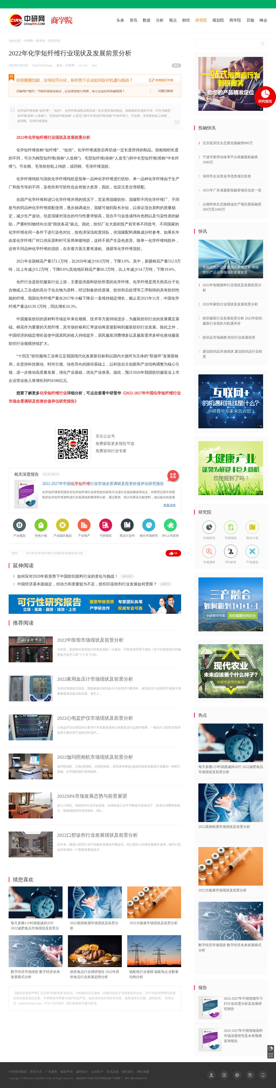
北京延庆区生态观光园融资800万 (228, 143)
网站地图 (143, 1071)
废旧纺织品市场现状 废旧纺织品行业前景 (232, 354)
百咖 (250, 20)
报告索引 (128, 1071)
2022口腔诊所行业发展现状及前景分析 (97, 835)
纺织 (15, 553)
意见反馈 (113, 1071)
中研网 (28, 40)
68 (175, 553)
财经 (186, 20)
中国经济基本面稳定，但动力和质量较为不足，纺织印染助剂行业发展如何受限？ (87, 584)
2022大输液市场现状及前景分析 (153, 923)
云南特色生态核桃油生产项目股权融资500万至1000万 (232, 206)
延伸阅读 (23, 565)
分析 (160, 20)
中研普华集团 (18, 1071)
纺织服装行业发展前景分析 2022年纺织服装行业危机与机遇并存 (232, 320)
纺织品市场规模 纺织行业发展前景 (229, 337)
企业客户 (97, 1071)
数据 (147, 20)
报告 (202, 987)
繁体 (176, 65)
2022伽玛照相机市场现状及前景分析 (95, 757)
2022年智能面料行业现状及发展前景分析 (232, 287)
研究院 (201, 20)
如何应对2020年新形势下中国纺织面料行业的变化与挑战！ (67, 576)
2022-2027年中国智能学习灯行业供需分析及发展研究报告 (243, 1004)
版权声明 (67, 1071)
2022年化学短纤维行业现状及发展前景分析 (54, 553)
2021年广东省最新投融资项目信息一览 (232, 190)
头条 (120, 20)
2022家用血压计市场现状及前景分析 (95, 679)
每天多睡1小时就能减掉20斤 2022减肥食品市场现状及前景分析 (35, 928)
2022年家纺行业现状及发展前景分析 (230, 304)
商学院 (235, 20)
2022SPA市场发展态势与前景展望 (92, 796)
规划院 (218, 20)
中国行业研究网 (96, 1078)
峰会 (263, 20)
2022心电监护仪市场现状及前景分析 (95, 718)
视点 (173, 20)
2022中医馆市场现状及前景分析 (90, 640)
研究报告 (270, 1048)
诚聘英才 (82, 1071)
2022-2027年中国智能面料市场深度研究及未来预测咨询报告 (243, 1036)
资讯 (133, 20)
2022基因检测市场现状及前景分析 (224, 827)
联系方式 (36, 1071)
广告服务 (51, 1071)
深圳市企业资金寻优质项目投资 (227, 176)
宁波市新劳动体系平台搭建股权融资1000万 (230, 159)
